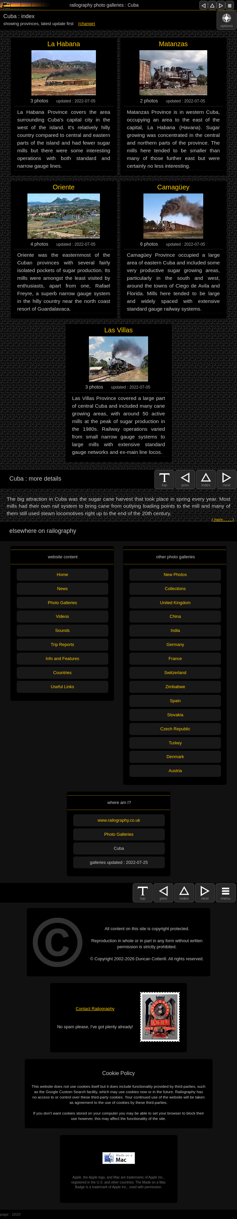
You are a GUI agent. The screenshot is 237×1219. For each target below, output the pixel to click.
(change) (86, 23)
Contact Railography (95, 1008)
